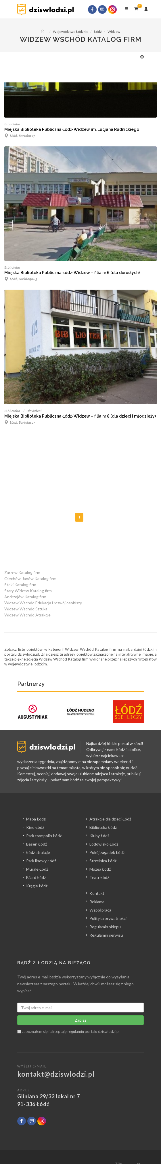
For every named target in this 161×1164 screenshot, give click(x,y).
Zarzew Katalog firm (22, 572)
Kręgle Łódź (36, 885)
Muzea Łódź (100, 869)
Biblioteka (12, 124)
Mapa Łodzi (36, 818)
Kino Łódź (35, 827)
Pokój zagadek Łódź (106, 852)
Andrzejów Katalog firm (25, 596)
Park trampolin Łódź (44, 835)
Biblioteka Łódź (103, 827)
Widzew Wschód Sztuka (25, 608)
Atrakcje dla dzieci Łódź (110, 818)
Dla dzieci (34, 411)
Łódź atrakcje (38, 852)
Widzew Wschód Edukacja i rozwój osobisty (43, 602)
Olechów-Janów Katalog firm (30, 578)
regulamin (76, 1031)
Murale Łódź (37, 869)
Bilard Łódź (36, 877)
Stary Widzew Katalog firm (28, 590)
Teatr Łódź (99, 877)
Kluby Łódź (99, 835)
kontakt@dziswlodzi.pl (56, 1074)
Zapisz (80, 1020)
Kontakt (96, 893)
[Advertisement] (77, 67)
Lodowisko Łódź (103, 844)
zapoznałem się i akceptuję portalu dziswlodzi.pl (68, 1031)
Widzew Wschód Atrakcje (27, 614)
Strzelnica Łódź (102, 860)
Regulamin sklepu (105, 926)
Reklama (96, 901)
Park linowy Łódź (41, 860)
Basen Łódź (36, 844)
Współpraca (100, 910)
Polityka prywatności (107, 918)
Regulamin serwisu (106, 935)
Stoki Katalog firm (20, 584)
